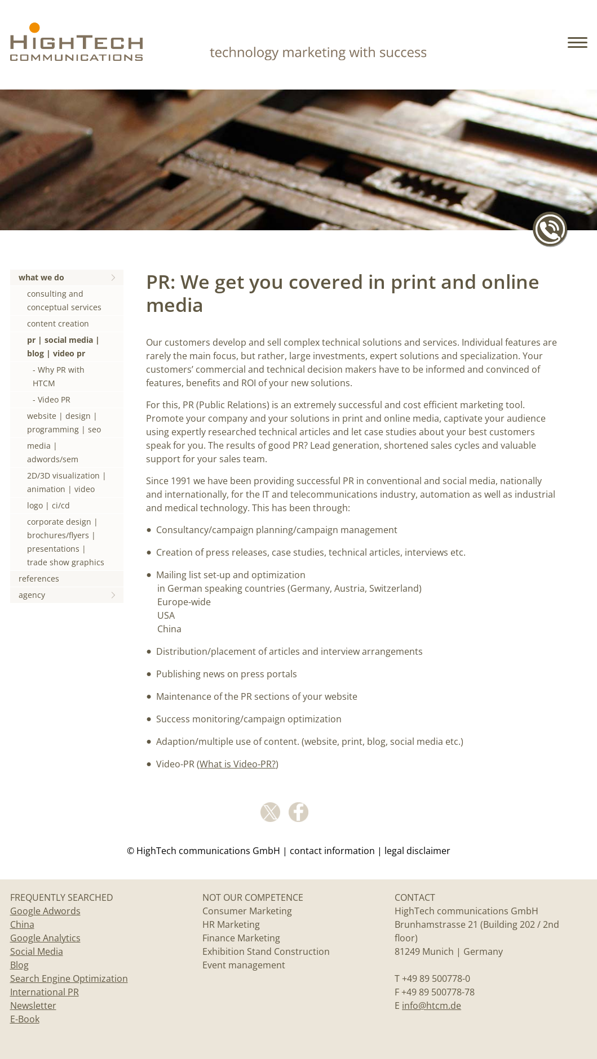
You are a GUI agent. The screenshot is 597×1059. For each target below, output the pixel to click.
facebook (298, 812)
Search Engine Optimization (69, 978)
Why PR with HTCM (59, 376)
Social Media (36, 951)
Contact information (332, 850)
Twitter (270, 812)
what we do (41, 277)
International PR (44, 992)
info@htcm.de (431, 1005)
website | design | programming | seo (64, 422)
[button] (579, 50)
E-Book (24, 1019)
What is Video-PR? (238, 764)
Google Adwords (45, 911)
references (39, 578)
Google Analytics (45, 938)
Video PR (54, 399)
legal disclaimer (417, 850)
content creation (58, 323)
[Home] (76, 56)
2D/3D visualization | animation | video (67, 482)
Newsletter (33, 1005)
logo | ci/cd (48, 505)
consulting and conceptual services (64, 300)
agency (32, 594)
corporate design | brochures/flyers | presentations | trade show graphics (65, 542)
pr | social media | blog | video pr (63, 346)
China (22, 924)
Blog (19, 965)
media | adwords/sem (52, 452)
